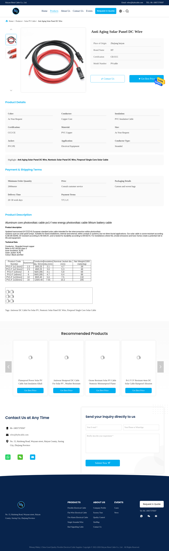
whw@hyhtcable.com (19, 435)
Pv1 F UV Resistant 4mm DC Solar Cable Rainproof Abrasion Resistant (138, 383)
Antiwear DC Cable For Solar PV (24, 310)
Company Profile (99, 508)
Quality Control (99, 517)
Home (44, 11)
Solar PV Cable (30, 21)
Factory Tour (98, 513)
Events (89, 11)
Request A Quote (106, 10)
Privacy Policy (34, 547)
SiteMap (96, 522)
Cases (116, 508)
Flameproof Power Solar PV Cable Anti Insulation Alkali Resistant (30, 383)
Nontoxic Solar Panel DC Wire (53, 310)
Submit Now (102, 462)
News (116, 513)
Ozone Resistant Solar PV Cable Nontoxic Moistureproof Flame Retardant (102, 383)
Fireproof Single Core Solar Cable (81, 310)
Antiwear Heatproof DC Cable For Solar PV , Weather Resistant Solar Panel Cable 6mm (66, 383)
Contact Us (78, 11)
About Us (65, 11)
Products (54, 11)
